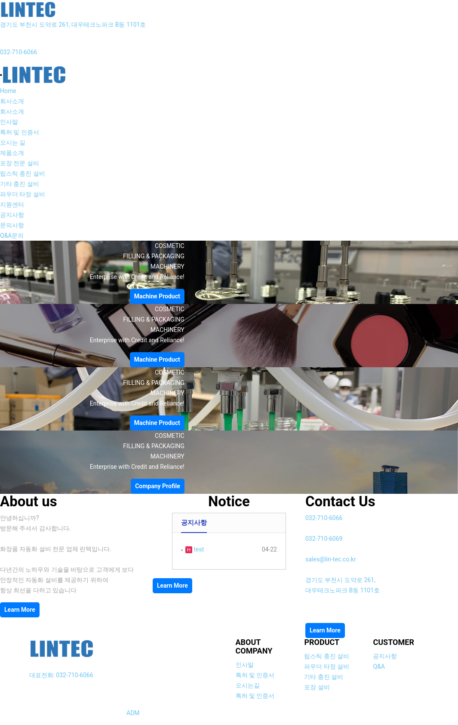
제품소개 (12, 152)
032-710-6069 (323, 538)
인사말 (9, 121)
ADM (133, 713)
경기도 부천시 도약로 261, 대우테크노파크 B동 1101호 (73, 24)
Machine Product (157, 296)
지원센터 (12, 204)
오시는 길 (12, 142)
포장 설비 (316, 687)
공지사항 (12, 214)
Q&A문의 (12, 235)
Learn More (19, 609)
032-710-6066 (18, 52)
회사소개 (12, 101)
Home (8, 90)
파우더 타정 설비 (22, 194)
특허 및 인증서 (19, 132)
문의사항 (12, 225)
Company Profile (157, 486)
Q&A (378, 666)
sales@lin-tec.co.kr (330, 559)
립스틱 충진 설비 (22, 173)
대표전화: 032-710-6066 (61, 675)
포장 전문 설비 (19, 163)
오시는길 (248, 685)
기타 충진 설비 (19, 183)
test (198, 549)
